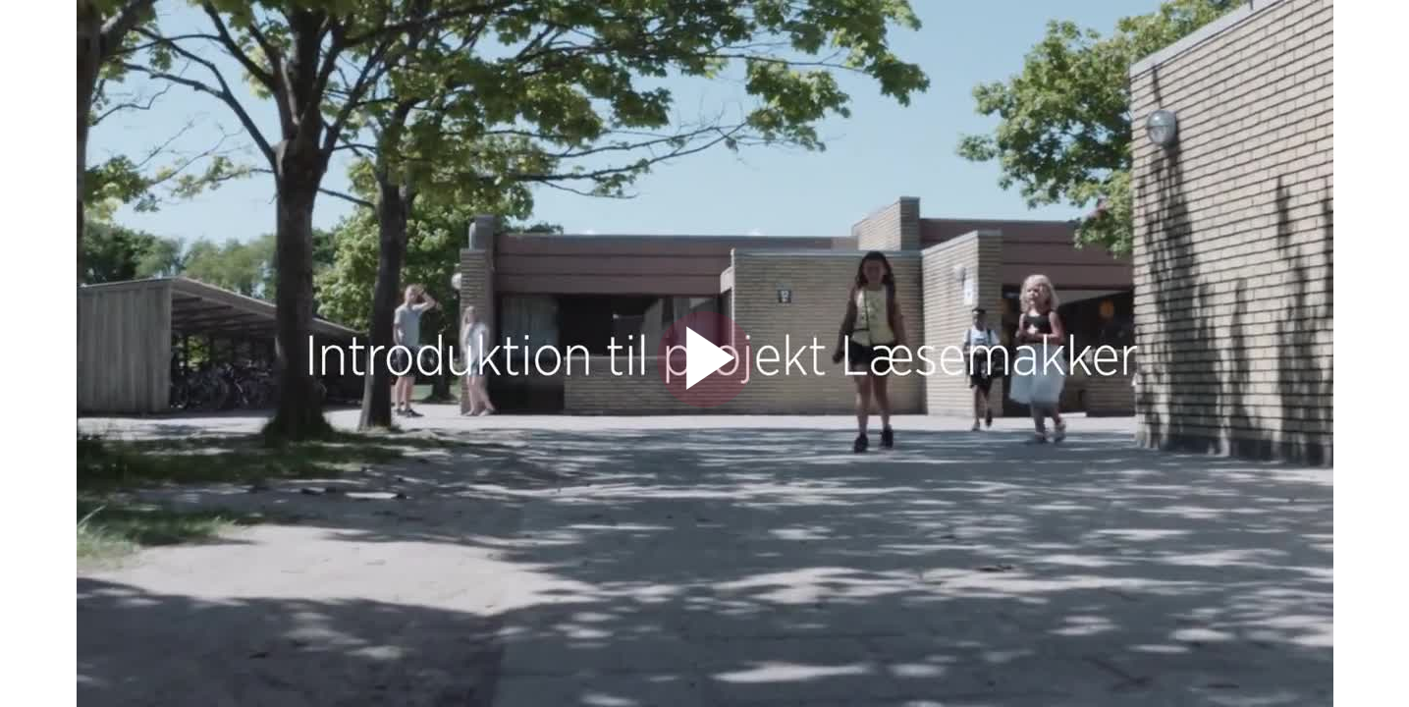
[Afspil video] (705, 402)
